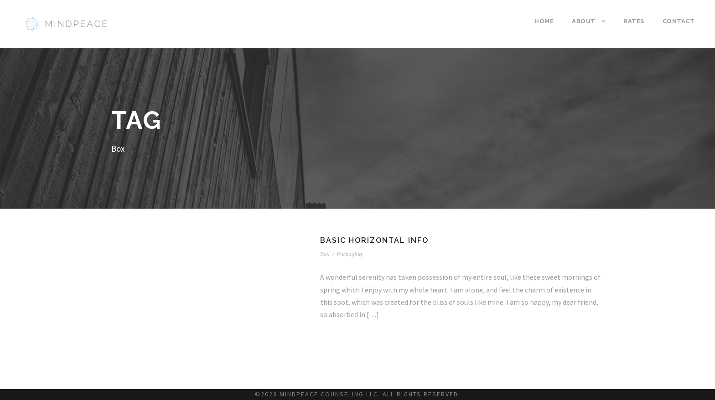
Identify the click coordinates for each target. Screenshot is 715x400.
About (584, 21)
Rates (633, 21)
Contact (679, 21)
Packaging (349, 254)
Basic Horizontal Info (374, 240)
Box (324, 254)
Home (544, 21)
